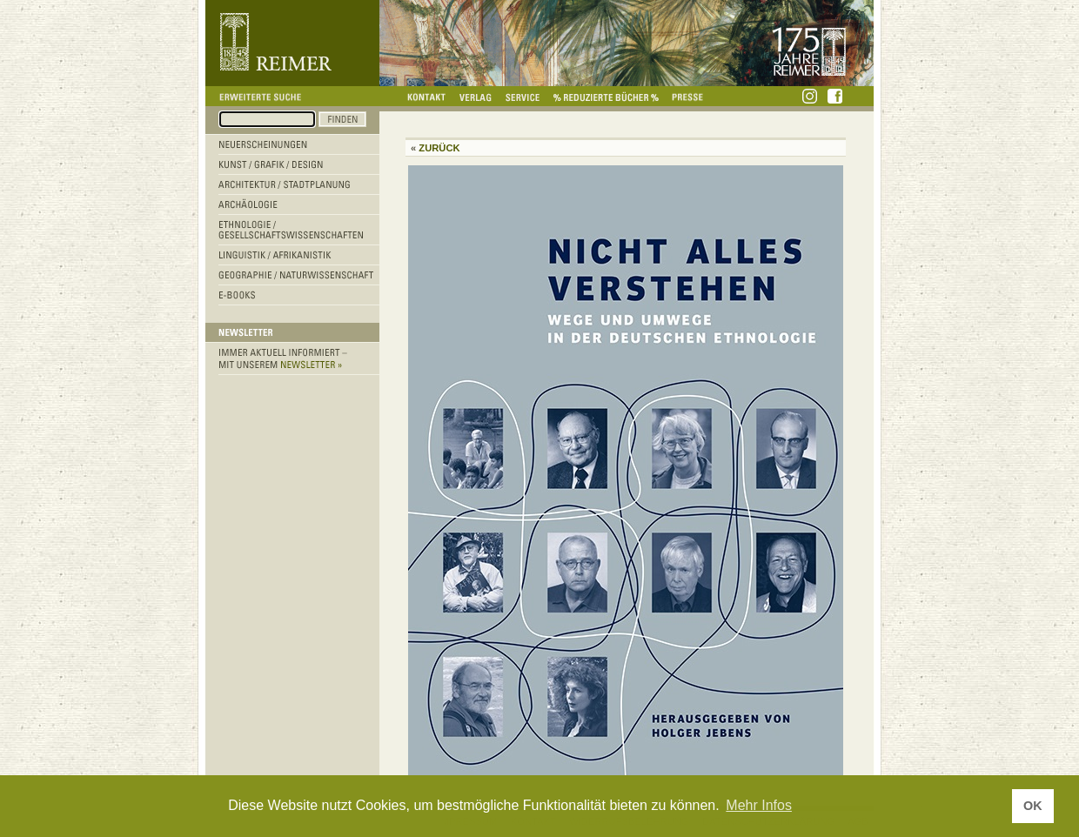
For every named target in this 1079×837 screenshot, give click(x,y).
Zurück (439, 148)
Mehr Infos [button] (759, 805)
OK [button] (1032, 806)
